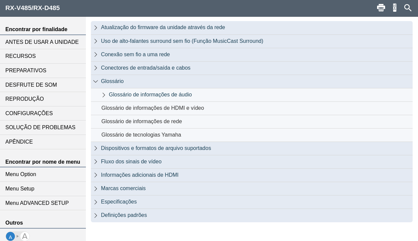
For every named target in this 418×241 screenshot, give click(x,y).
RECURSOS (20, 56)
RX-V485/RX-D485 (32, 7)
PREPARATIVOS (25, 70)
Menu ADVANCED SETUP (37, 203)
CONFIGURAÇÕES (29, 113)
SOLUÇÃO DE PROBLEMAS (40, 127)
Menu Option (20, 174)
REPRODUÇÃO (24, 99)
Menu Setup (19, 188)
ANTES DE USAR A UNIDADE (42, 42)
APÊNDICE (19, 142)
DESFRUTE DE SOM (31, 85)
